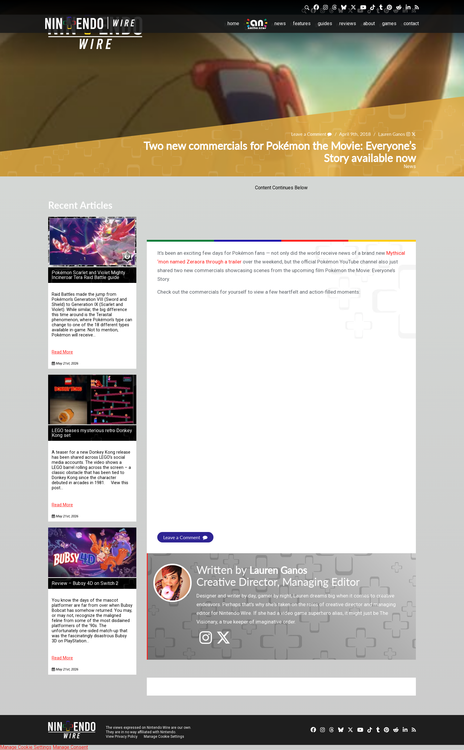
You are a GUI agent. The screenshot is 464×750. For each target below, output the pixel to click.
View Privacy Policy (122, 736)
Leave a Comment (307, 134)
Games (389, 23)
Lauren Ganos (390, 134)
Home (233, 23)
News (280, 23)
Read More (62, 352)
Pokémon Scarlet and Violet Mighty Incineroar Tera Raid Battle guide (88, 275)
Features (302, 23)
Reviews (347, 23)
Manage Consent (70, 747)
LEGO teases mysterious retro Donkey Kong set (92, 433)
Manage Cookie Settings (164, 736)
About (369, 23)
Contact (411, 23)
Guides (325, 23)
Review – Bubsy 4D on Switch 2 (85, 583)
